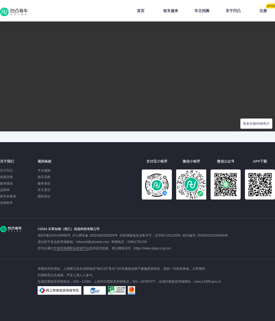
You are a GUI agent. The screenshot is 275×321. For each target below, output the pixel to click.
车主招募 (201, 11)
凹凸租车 (14, 12)
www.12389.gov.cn (207, 281)
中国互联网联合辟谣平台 (71, 248)
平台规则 (44, 170)
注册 (267, 9)
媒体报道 (6, 183)
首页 (140, 11)
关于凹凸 (233, 11)
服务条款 (44, 183)
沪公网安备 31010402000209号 (95, 235)
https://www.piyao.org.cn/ (152, 248)
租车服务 (170, 11)
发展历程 (6, 177)
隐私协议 (44, 196)
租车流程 (44, 177)
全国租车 (6, 203)
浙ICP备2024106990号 (55, 235)
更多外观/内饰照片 (256, 124)
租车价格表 (8, 196)
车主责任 (44, 190)
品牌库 (5, 190)
